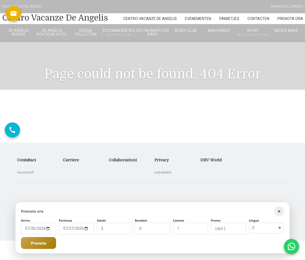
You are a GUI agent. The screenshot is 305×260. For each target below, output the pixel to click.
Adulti (101, 220)
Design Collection (86, 32)
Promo (216, 220)
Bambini (141, 220)
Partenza (65, 220)
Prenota (38, 243)
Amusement (219, 30)
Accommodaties (118, 33)
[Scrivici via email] (13, 13)
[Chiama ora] (12, 130)
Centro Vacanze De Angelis (55, 17)
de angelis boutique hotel (52, 32)
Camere (178, 220)
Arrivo (25, 220)
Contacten (258, 18)
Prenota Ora (290, 18)
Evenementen (198, 18)
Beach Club (186, 30)
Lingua (254, 220)
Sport (252, 33)
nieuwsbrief (25, 172)
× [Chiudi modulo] (279, 211)
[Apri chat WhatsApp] (291, 246)
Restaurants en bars (152, 32)
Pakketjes (229, 18)
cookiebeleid (162, 172)
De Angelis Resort (19, 32)
